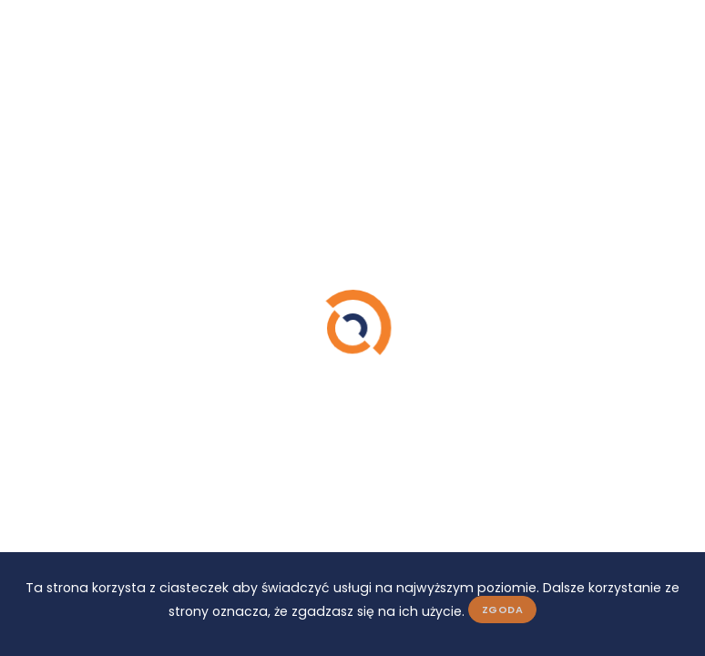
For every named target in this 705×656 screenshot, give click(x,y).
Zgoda (503, 609)
